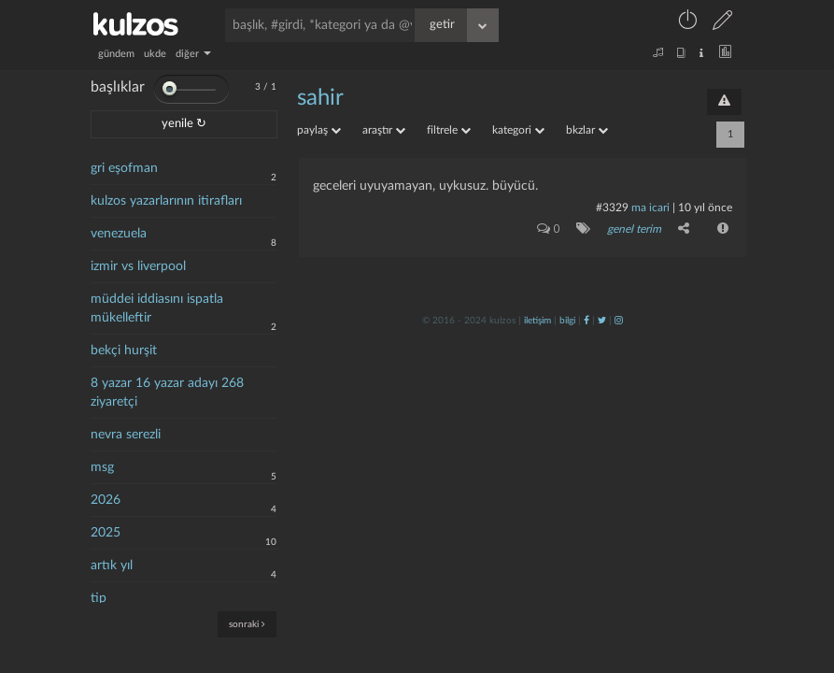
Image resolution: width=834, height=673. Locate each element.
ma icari (650, 207)
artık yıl (112, 565)
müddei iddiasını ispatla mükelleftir (157, 308)
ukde (155, 54)
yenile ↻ (184, 124)
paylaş (319, 130)
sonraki (247, 624)
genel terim (634, 229)
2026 (105, 500)
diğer (193, 54)
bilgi (567, 320)
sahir (320, 98)
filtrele (449, 130)
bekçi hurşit (124, 350)
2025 (105, 532)
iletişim (537, 320)
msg (102, 467)
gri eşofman (124, 168)
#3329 (612, 207)
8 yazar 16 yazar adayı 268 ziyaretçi (167, 392)
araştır (383, 130)
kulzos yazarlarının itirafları (166, 201)
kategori (518, 130)
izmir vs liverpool (138, 266)
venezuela (119, 233)
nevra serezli (126, 434)
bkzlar (587, 130)
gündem (116, 54)
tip (98, 598)
